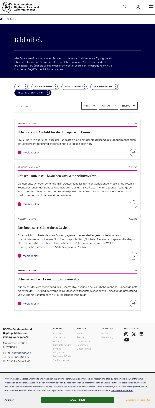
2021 (23, 87)
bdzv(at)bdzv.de (21, 353)
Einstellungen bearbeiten (138, 399)
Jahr (86, 105)
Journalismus (46, 87)
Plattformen (76, 87)
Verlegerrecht (106, 87)
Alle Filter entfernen (34, 93)
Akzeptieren (77, 399)
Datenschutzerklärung (122, 390)
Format (105, 105)
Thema (126, 105)
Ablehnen (9, 399)
